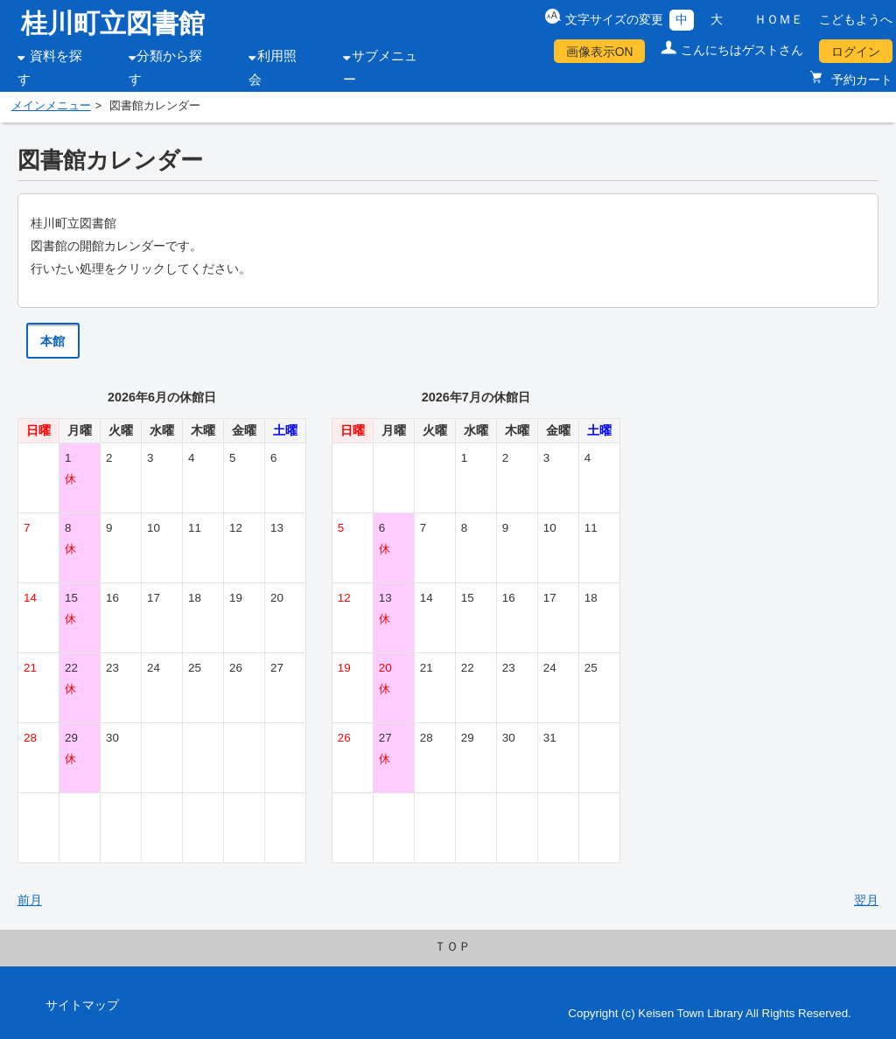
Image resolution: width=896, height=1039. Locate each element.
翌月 (866, 900)
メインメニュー (51, 106)
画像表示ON (600, 52)
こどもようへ (855, 19)
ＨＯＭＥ (778, 19)
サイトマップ (82, 1005)
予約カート (860, 80)
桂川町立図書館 (113, 23)
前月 (30, 900)
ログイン (855, 52)
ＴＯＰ (452, 946)
